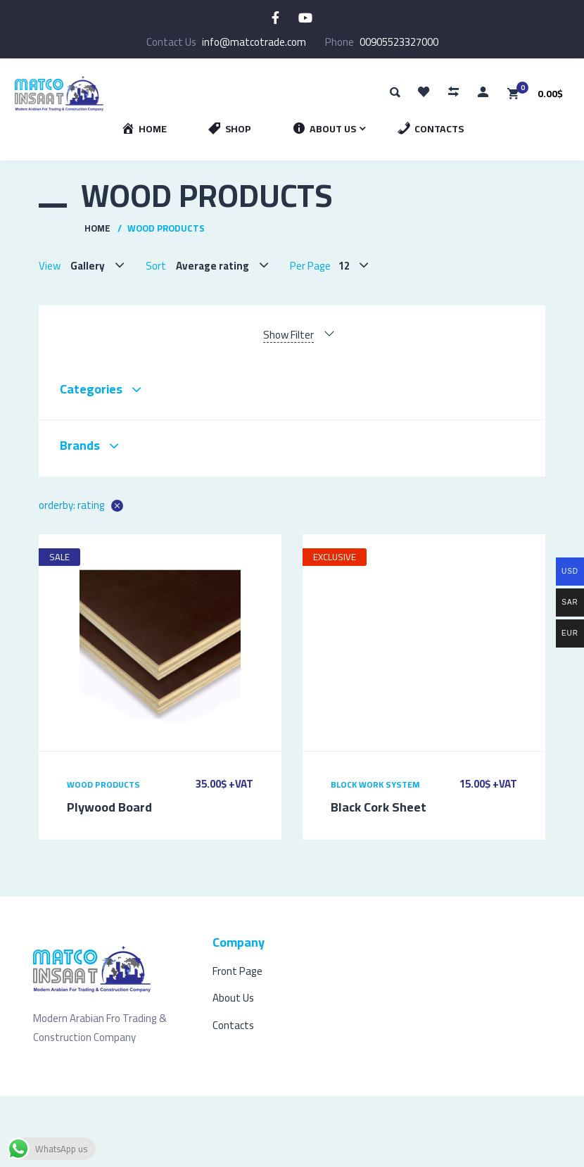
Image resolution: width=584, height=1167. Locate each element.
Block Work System (375, 784)
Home (97, 228)
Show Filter (288, 335)
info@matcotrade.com (254, 42)
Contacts (233, 1025)
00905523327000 (399, 42)
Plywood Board (109, 807)
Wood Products (103, 784)
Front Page (237, 971)
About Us (233, 998)
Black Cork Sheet (378, 807)
